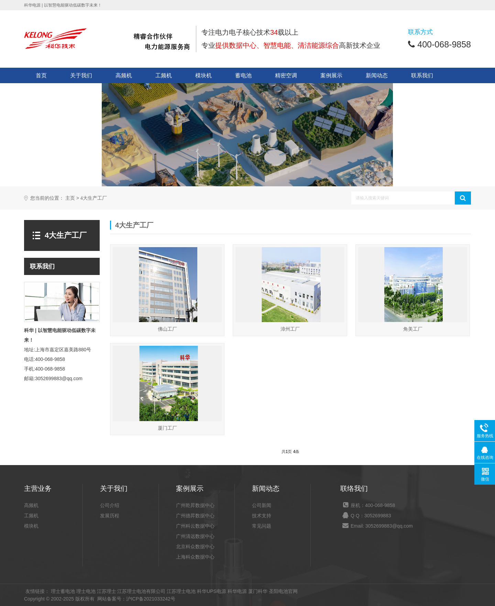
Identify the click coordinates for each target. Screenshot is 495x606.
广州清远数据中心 (195, 536)
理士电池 (86, 591)
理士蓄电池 (63, 591)
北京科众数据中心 (195, 546)
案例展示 (331, 75)
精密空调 (286, 75)
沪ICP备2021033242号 (150, 599)
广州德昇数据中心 (195, 515)
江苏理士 (106, 591)
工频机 (163, 75)
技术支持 (261, 515)
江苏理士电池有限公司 (141, 591)
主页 (70, 198)
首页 (41, 75)
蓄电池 (243, 75)
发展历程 (109, 515)
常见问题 (261, 526)
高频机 (124, 75)
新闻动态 (377, 75)
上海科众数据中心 (195, 557)
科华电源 (237, 591)
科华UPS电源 (211, 591)
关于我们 (81, 75)
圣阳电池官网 (283, 591)
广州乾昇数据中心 (195, 505)
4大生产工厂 (93, 198)
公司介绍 (109, 505)
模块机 (203, 75)
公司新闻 (261, 505)
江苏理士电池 (181, 591)
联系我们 (422, 75)
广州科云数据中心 (195, 526)
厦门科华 (257, 591)
